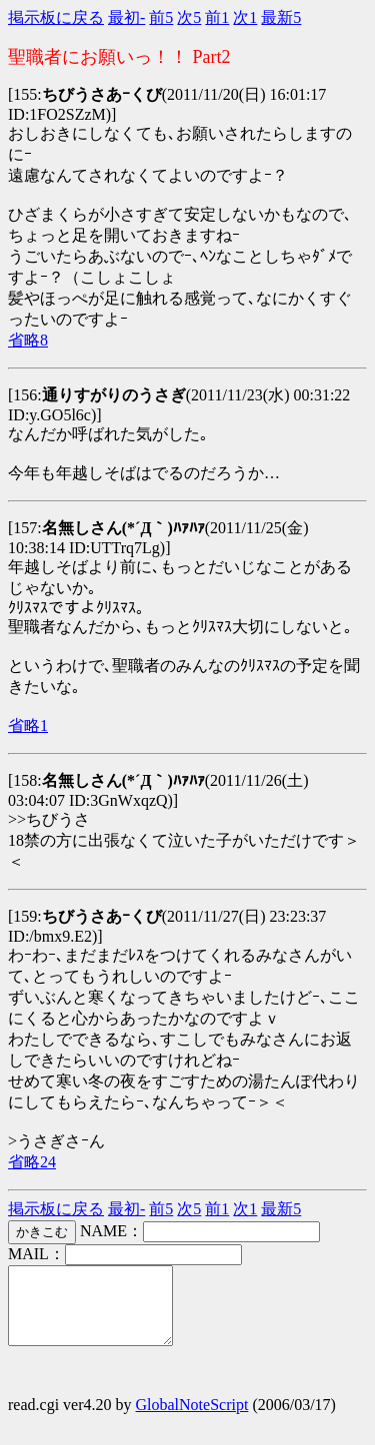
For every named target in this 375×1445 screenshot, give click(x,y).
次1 (245, 17)
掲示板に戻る (56, 17)
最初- (126, 17)
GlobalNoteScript (192, 1419)
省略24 (32, 1161)
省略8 (28, 340)
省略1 (28, 725)
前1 (217, 17)
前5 (161, 17)
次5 (189, 17)
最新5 (281, 17)
